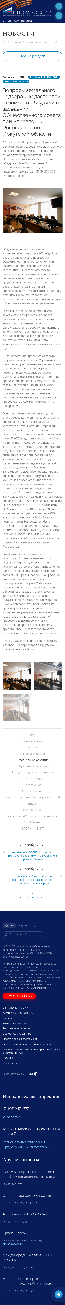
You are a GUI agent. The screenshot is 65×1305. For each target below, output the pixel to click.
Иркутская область (16, 81)
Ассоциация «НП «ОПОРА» (18, 1012)
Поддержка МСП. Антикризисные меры (32, 816)
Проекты (8, 1058)
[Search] (23, 934)
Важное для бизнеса (32, 753)
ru (59, 15)
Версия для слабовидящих (18, 21)
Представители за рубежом (26, 1147)
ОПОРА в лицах (32, 778)
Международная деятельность (32, 772)
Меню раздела (33, 56)
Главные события (32, 741)
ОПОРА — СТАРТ (32, 828)
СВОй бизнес (32, 822)
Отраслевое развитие (32, 766)
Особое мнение (32, 791)
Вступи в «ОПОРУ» (19, 996)
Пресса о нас (32, 785)
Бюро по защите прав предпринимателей (32, 797)
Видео (32, 803)
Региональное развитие (39, 42)
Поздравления (32, 810)
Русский (9, 925)
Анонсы (32, 747)
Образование (10, 1063)
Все (32, 735)
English (22, 925)
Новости (16, 42)
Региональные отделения (24, 1142)
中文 (33, 925)
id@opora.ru (12, 1117)
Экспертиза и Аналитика (17, 1033)
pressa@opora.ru (12, 1244)
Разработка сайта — (20, 1073)
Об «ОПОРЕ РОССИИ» (16, 1007)
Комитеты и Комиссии (15, 1023)
